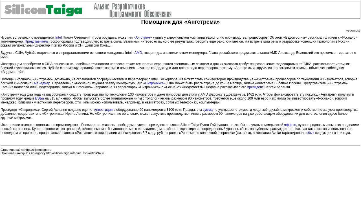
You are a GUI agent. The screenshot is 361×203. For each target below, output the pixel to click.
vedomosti (353, 30)
